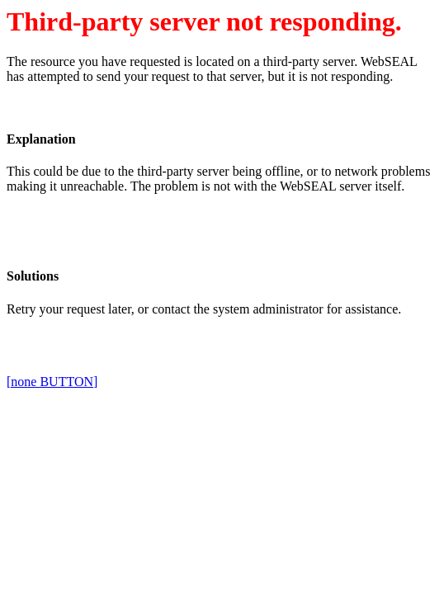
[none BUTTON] (52, 382)
